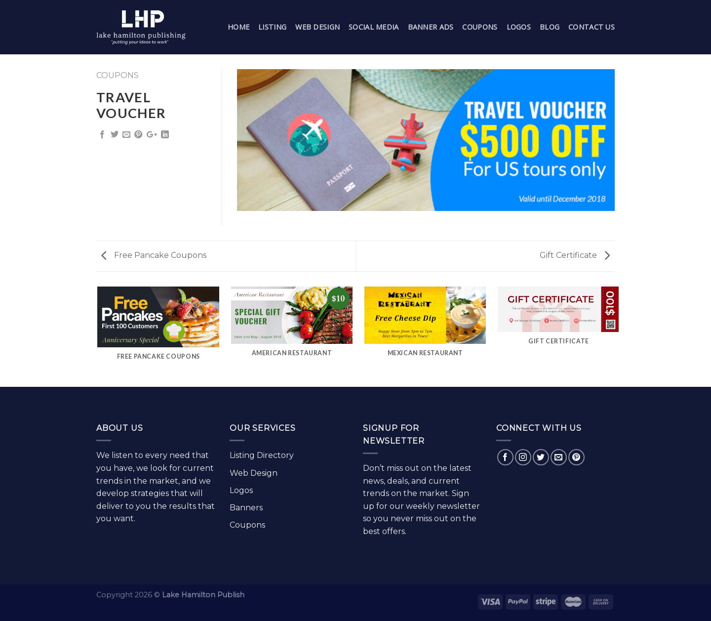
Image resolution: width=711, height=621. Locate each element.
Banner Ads (431, 27)
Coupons (479, 27)
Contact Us (591, 27)
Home (238, 27)
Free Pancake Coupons (153, 255)
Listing (272, 27)
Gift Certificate (575, 255)
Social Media (373, 27)
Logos (519, 27)
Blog (549, 27)
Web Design (317, 27)
